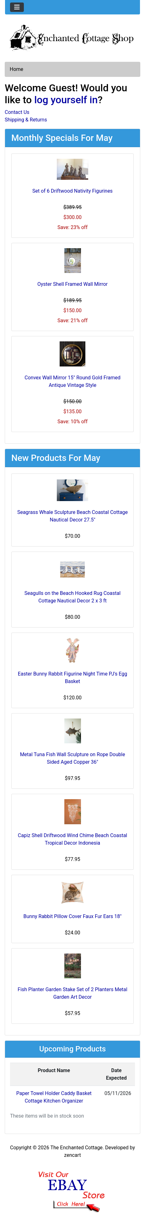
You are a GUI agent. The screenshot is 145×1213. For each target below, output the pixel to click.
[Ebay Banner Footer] (73, 1186)
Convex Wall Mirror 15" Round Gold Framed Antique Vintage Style (72, 381)
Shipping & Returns (26, 120)
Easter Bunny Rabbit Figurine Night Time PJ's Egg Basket (72, 677)
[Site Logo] (72, 37)
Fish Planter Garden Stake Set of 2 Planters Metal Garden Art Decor (72, 993)
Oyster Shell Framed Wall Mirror (72, 284)
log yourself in (66, 100)
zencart (72, 1155)
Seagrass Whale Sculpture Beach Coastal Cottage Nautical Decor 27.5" (72, 516)
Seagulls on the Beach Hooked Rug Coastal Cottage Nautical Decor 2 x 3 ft (72, 597)
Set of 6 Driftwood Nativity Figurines (72, 191)
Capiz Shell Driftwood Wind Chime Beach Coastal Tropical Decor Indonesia (72, 839)
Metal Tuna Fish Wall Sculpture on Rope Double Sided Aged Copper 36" (72, 758)
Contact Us (17, 112)
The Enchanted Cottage (76, 1148)
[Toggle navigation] (17, 7)
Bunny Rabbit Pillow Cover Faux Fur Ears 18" (73, 916)
